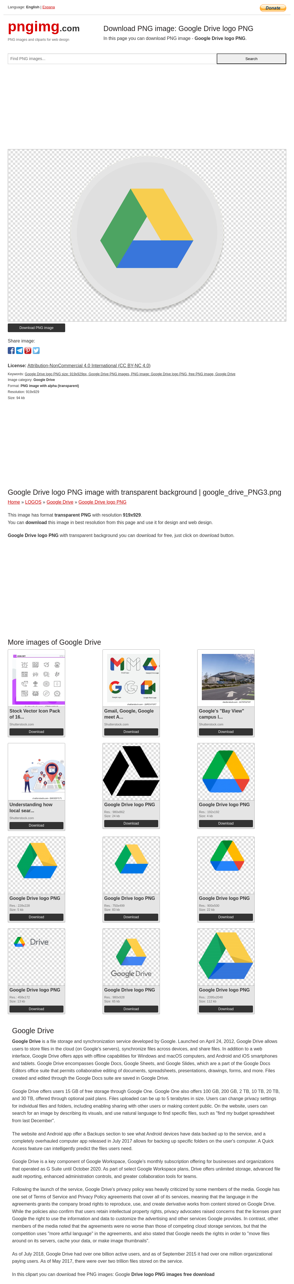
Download (36, 732)
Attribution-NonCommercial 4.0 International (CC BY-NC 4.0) (88, 365)
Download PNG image (37, 328)
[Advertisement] (147, 109)
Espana (48, 7)
